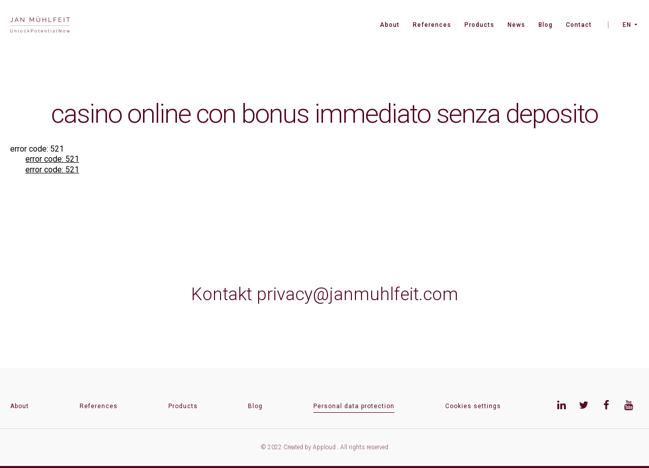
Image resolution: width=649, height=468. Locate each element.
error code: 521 (52, 159)
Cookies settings (473, 406)
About (390, 24)
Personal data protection (353, 406)
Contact (579, 24)
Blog (545, 24)
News (516, 24)
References (432, 24)
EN (627, 24)
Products (479, 24)
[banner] (40, 25)
